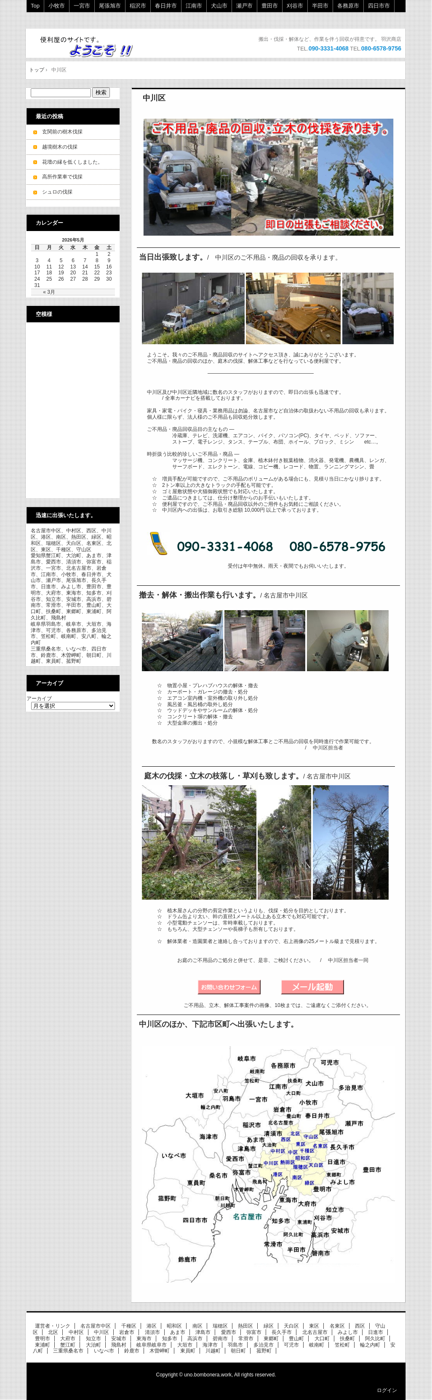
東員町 (187, 1351)
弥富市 (253, 1332)
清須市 (152, 1332)
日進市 (375, 1332)
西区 (360, 1326)
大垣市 (184, 1345)
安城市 (118, 1339)
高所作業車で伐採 (62, 177)
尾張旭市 (110, 6)
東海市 (144, 1339)
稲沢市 (138, 6)
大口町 (322, 1339)
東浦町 (42, 1345)
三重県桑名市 (68, 1351)
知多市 (169, 1339)
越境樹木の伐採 (59, 147)
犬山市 (219, 6)
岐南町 (316, 1345)
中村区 (76, 1332)
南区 (197, 1326)
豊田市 (269, 6)
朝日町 (238, 1351)
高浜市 (195, 1339)
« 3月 (49, 292)
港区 (152, 1326)
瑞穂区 (220, 1326)
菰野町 (264, 1351)
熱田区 (245, 1326)
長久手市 (282, 1332)
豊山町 (296, 1339)
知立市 (93, 1339)
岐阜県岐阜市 (151, 1345)
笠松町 (342, 1345)
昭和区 (174, 1326)
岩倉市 (126, 1332)
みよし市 (348, 1332)
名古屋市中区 (95, 1326)
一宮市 (82, 6)
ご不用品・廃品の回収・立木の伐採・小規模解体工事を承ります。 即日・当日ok (90, 46)
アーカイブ (39, 698)
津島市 (203, 1332)
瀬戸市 (244, 6)
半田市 (320, 6)
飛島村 (118, 1345)
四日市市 (379, 6)
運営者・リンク (52, 1326)
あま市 (177, 1332)
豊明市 (42, 1339)
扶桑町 (347, 1339)
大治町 (93, 1345)
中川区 (154, 98)
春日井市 (166, 6)
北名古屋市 (315, 1332)
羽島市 (235, 1345)
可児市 (291, 1345)
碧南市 (220, 1339)
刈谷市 (295, 6)
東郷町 (271, 1339)
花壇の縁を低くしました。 (72, 162)
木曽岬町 (159, 1351)
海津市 (210, 1345)
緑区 (269, 1326)
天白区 (291, 1326)
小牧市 (56, 6)
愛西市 (228, 1332)
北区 (53, 1332)
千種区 (128, 1326)
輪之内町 (370, 1345)
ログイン (387, 1390)
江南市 (194, 6)
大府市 (67, 1339)
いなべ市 (104, 1351)
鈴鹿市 (131, 1351)
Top (35, 6)
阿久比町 (375, 1339)
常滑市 (245, 1339)
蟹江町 (67, 1345)
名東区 (337, 1326)
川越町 (213, 1351)
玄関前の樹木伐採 (62, 132)
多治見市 (263, 1345)
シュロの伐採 (57, 192)
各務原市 (348, 6)
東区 (314, 1326)
